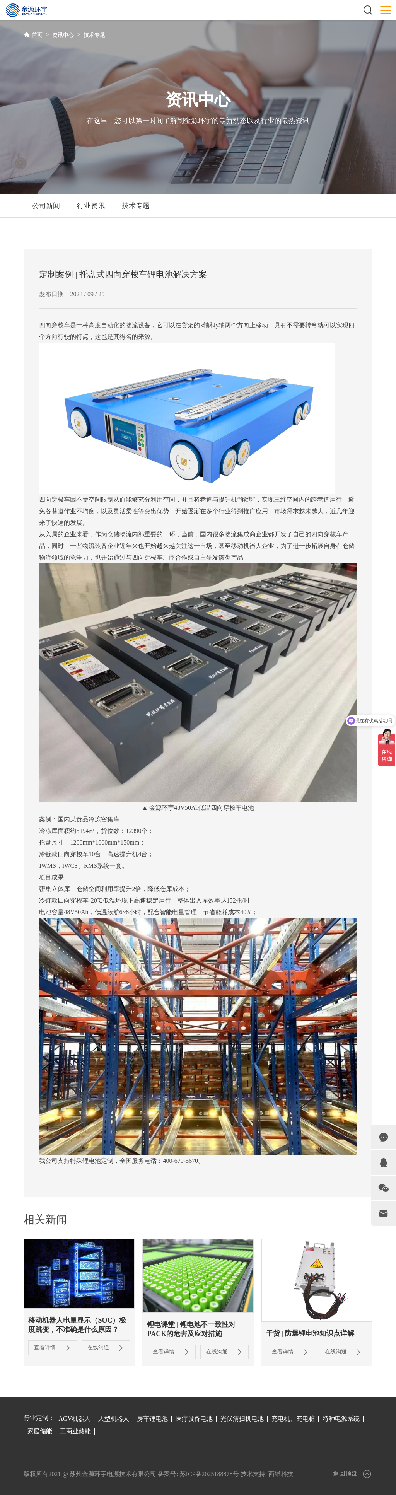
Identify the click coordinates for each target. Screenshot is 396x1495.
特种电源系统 (341, 1418)
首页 (37, 35)
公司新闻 (46, 206)
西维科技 (280, 1473)
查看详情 (52, 1348)
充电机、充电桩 (293, 1418)
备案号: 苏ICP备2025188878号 (198, 1473)
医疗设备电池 (194, 1418)
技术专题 (94, 35)
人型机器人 (113, 1418)
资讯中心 (63, 35)
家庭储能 (39, 1431)
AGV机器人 (74, 1418)
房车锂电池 (152, 1418)
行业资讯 (91, 206)
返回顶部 (352, 1474)
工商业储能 (75, 1431)
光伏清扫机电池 (242, 1418)
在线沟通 (104, 1348)
